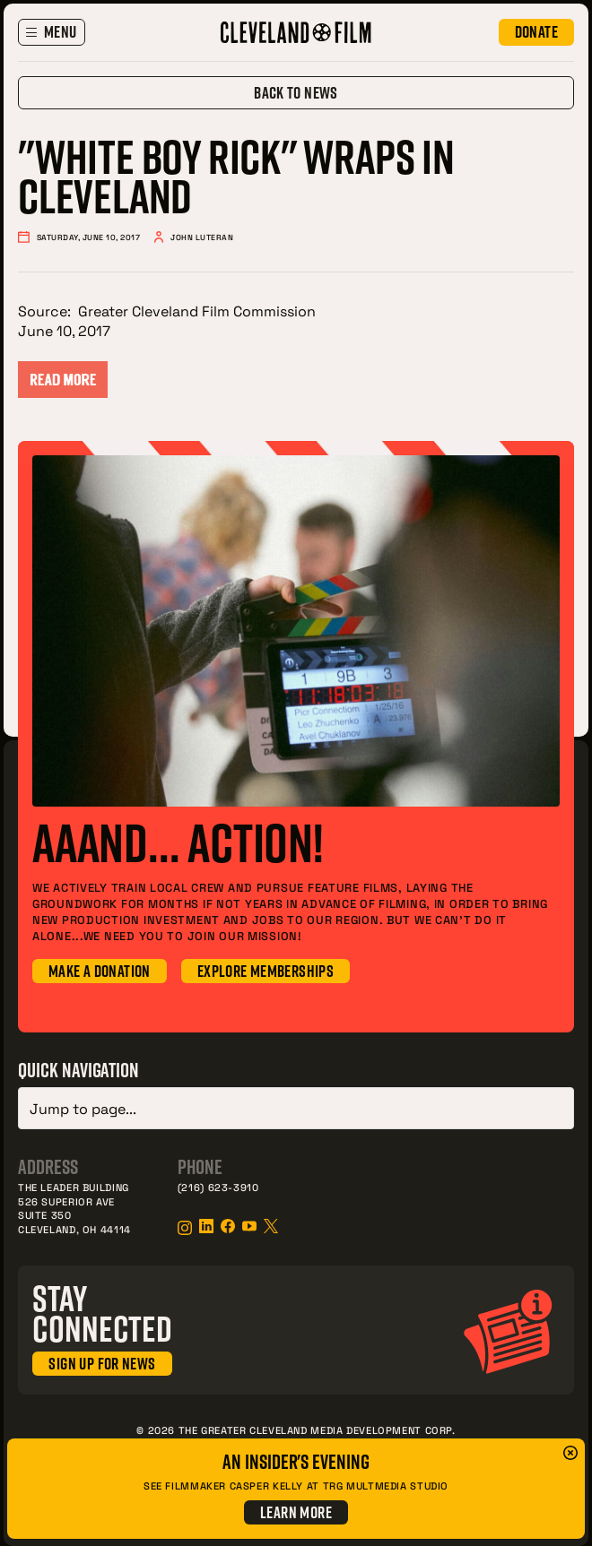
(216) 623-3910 (218, 1183)
